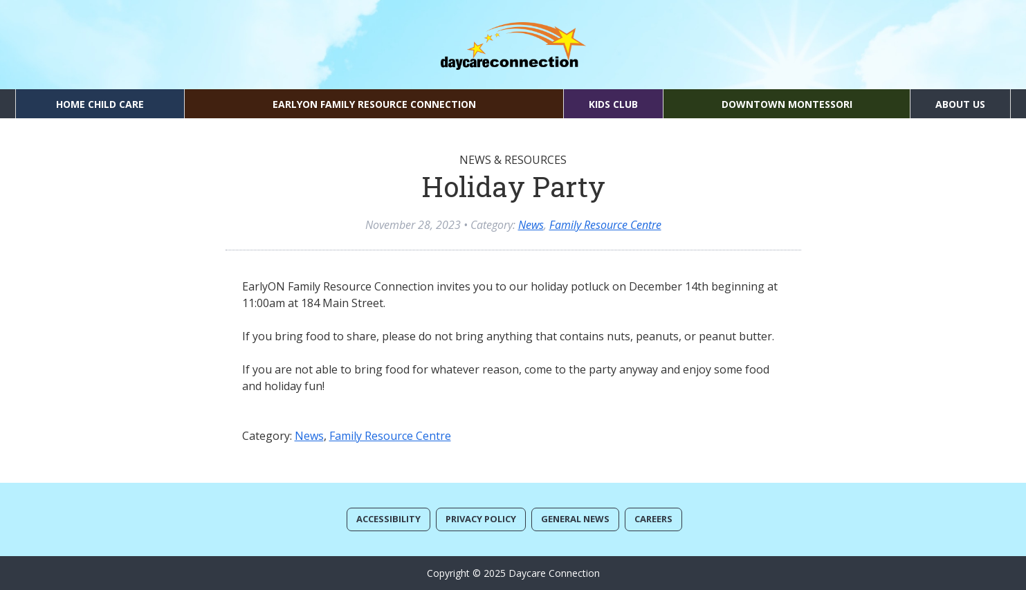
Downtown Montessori (787, 104)
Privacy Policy (481, 519)
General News (575, 519)
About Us (960, 104)
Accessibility (388, 519)
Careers (653, 519)
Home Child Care (100, 104)
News (531, 224)
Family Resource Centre (605, 224)
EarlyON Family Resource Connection (374, 104)
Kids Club (613, 104)
